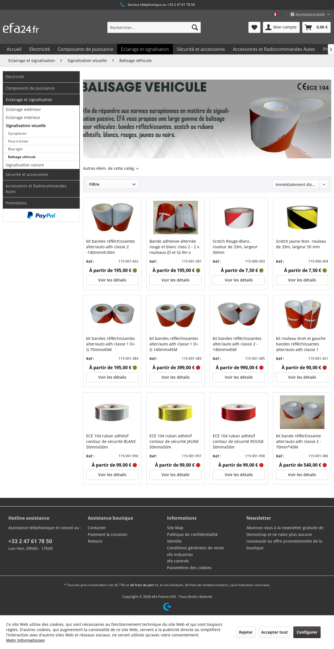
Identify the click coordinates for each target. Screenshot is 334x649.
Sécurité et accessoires (27, 174)
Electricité (15, 76)
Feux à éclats (18, 141)
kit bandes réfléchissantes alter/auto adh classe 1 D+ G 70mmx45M (110, 344)
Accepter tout (274, 632)
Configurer (307, 632)
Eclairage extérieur (23, 109)
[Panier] (316, 27)
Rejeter (246, 632)
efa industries (180, 554)
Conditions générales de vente (195, 547)
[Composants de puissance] (85, 49)
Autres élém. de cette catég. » (110, 168)
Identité (174, 541)
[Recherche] (195, 27)
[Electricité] (39, 49)
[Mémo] (254, 27)
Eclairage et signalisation (29, 99)
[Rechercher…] (154, 27)
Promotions (16, 203)
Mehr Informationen (25, 640)
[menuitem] (154, 27)
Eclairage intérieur (23, 117)
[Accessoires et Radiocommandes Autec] (274, 49)
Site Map (175, 527)
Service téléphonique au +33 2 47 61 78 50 (157, 5)
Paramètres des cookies (189, 567)
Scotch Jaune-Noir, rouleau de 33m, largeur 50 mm (301, 243)
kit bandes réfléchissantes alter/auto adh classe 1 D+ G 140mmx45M (173, 344)
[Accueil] (14, 49)
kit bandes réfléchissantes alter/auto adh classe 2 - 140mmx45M (237, 344)
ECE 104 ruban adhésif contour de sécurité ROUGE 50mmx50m (238, 441)
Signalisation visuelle (26, 125)
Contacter (97, 527)
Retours (95, 541)
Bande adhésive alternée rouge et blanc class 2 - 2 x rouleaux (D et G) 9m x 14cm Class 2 (174, 246)
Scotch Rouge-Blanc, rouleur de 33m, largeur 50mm (235, 246)
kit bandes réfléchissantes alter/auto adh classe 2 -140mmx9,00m (110, 246)
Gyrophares (17, 133)
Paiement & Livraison (107, 534)
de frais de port (142, 585)
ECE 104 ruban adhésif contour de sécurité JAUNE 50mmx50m (174, 441)
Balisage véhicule (22, 156)
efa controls (178, 561)
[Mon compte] (281, 27)
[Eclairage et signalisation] (145, 49)
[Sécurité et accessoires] (201, 49)
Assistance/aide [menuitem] (308, 14)
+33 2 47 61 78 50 (30, 541)
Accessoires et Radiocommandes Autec (36, 188)
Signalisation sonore (25, 165)
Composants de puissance (30, 88)
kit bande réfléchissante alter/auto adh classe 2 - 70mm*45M (298, 441)
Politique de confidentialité (192, 534)
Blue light (15, 149)
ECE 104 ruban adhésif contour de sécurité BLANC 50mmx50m (111, 441)
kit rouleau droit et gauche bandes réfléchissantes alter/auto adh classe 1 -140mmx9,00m (301, 344)
